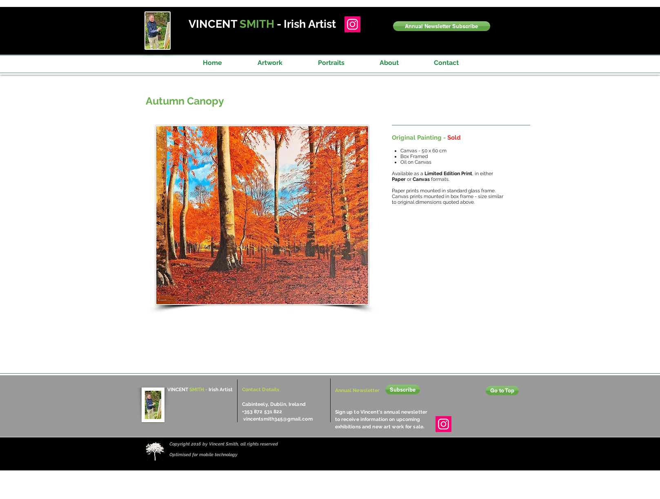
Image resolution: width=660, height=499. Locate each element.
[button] (441, 26)
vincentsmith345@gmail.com (278, 419)
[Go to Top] (502, 390)
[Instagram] (352, 24)
